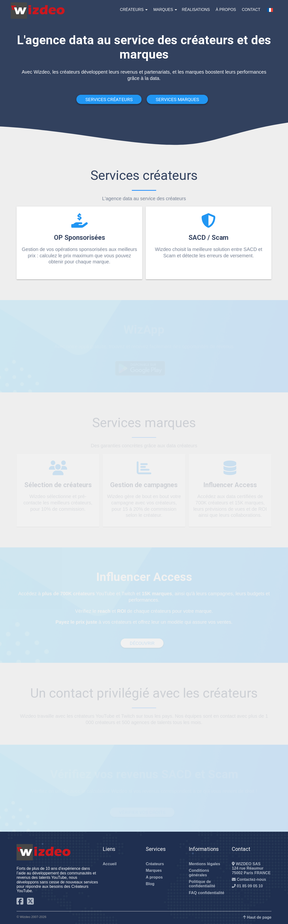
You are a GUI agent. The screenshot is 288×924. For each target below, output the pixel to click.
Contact (251, 10)
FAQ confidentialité (206, 893)
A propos (154, 877)
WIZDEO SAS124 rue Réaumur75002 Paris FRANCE (251, 868)
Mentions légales (204, 864)
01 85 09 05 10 (247, 886)
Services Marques (177, 99)
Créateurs (132, 10)
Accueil (110, 864)
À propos (226, 10)
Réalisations (196, 10)
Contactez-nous (249, 879)
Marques (163, 10)
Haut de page (257, 917)
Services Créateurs (109, 99)
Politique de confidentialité (202, 884)
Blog (150, 884)
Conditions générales (199, 872)
